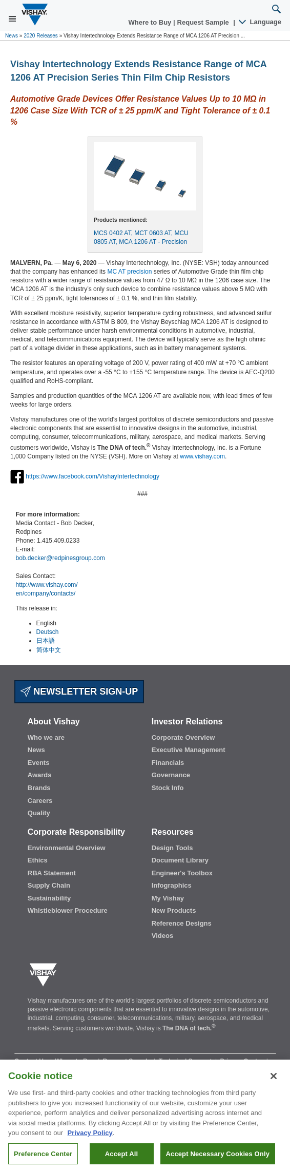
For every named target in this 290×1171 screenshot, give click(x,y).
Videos (162, 935)
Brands (39, 788)
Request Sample (128, 1061)
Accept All (121, 1159)
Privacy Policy (90, 1138)
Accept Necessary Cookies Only (218, 1159)
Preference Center (43, 1159)
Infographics (172, 885)
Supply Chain (49, 885)
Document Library (180, 860)
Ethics (38, 860)
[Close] (273, 1081)
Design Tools (172, 848)
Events (39, 762)
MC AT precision (129, 271)
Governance (171, 775)
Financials (168, 762)
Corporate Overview (183, 737)
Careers (40, 800)
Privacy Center (242, 1061)
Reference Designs (182, 923)
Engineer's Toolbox (182, 873)
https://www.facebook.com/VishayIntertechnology (92, 476)
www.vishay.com (202, 456)
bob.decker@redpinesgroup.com (60, 558)
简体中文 (48, 650)
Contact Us (31, 1061)
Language (260, 22)
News (11, 36)
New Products (174, 910)
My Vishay (168, 898)
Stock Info (168, 788)
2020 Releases (41, 36)
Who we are (46, 737)
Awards (40, 775)
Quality (39, 813)
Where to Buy (151, 22)
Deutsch (47, 632)
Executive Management (188, 750)
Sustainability (49, 898)
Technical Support (186, 1061)
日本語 (45, 640)
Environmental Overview (67, 848)
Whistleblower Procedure (68, 910)
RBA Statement (52, 873)
